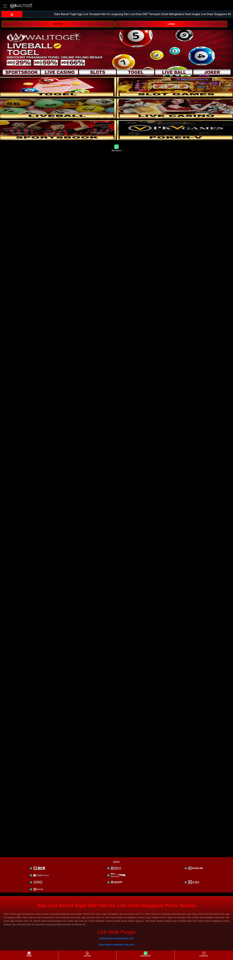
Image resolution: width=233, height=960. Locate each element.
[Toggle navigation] (5, 5)
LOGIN (171, 24)
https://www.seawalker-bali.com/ (117, 944)
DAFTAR (58, 24)
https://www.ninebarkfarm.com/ (116, 938)
